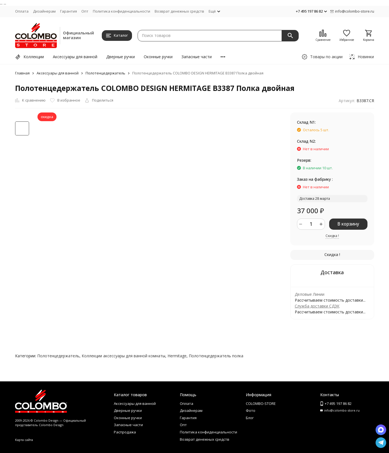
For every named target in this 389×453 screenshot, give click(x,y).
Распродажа (125, 432)
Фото (250, 410)
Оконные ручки (158, 56)
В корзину (348, 224)
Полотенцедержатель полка (216, 355)
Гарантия (68, 11)
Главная (22, 73)
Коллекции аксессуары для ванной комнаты (123, 355)
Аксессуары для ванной (75, 56)
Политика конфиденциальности (121, 11)
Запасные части (196, 56)
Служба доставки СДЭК (317, 306)
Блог (250, 417)
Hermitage (177, 355)
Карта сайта (24, 440)
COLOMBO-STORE (261, 403)
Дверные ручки (120, 56)
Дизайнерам (44, 11)
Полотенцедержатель (105, 73)
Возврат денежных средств (179, 11)
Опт (84, 11)
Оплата (22, 11)
